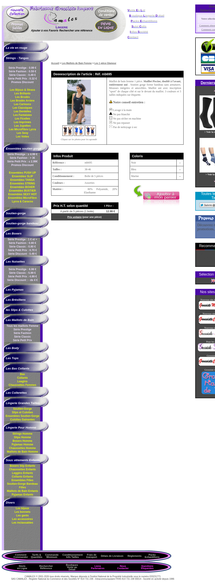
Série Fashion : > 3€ (22, 157)
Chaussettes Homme (22, 448)
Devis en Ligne (22, 567)
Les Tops (12, 358)
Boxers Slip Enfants (22, 465)
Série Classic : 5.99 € (22, 272)
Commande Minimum (52, 555)
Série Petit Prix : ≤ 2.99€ (22, 161)
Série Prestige (22, 329)
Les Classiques (22, 107)
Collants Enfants (22, 476)
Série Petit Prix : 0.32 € (22, 78)
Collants (22, 377)
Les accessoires (22, 519)
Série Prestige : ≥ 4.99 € (22, 154)
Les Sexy (22, 133)
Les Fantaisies (22, 115)
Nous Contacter (123, 567)
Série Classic (22, 336)
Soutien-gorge (16, 213)
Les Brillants (22, 93)
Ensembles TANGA (22, 179)
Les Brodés (22, 97)
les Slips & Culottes (19, 310)
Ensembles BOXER (22, 187)
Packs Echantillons (152, 555)
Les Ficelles (22, 118)
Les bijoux (22, 508)
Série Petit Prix (22, 340)
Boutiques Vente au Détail (72, 567)
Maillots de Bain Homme (22, 451)
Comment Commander (20, 555)
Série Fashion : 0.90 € (22, 243)
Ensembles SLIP (22, 176)
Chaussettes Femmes (22, 385)
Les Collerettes (16, 392)
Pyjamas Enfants (22, 494)
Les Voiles (22, 136)
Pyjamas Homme (22, 444)
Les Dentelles (22, 111)
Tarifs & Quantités (36, 555)
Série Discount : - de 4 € (22, 280)
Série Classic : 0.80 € (22, 246)
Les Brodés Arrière (22, 100)
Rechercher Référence (46, 567)
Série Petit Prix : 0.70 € (22, 250)
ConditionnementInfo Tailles (72, 555)
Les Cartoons (22, 104)
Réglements (134, 556)
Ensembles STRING (22, 183)
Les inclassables (22, 522)
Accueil (55, 63)
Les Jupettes (22, 125)
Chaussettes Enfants (22, 469)
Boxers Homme (22, 440)
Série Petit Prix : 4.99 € (22, 276)
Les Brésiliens (16, 299)
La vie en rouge (16, 47)
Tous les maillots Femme (22, 325)
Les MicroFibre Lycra (22, 129)
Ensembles (22, 416)
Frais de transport (91, 555)
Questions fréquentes (147, 567)
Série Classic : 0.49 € (22, 75)
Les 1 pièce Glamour (105, 63)
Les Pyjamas (15, 289)
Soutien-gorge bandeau (22, 223)
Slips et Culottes (22, 412)
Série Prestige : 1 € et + (22, 239)
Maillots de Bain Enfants (22, 491)
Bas (22, 374)
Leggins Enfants (22, 473)
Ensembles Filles (22, 480)
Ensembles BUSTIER (22, 190)
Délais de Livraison (112, 556)
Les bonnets (23, 511)
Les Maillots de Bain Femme (77, 63)
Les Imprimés (22, 122)
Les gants (22, 515)
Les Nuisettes (15, 261)
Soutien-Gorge (22, 408)
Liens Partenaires (97, 567)
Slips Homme (22, 437)
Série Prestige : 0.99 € (22, 67)
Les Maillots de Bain (20, 320)
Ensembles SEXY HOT (22, 194)
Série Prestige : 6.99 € (22, 269)
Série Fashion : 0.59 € (22, 71)
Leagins (22, 381)
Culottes (22, 419)
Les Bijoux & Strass (22, 89)
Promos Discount (22, 82)
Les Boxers (14, 233)
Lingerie (62, 27)
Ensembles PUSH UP (22, 172)
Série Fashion (22, 333)
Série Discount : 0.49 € (22, 253)
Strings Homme (23, 433)
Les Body (12, 348)
